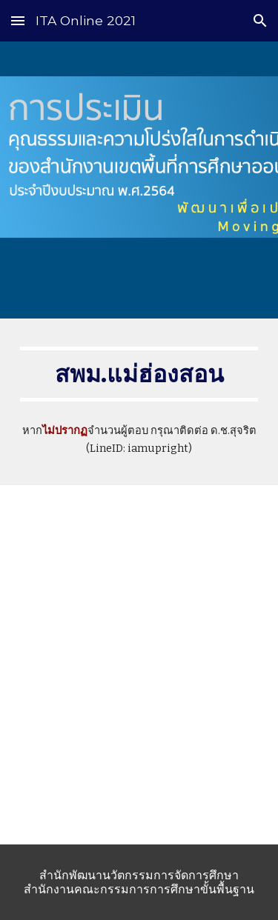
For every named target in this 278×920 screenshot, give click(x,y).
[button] (18, 20)
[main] (139, 374)
